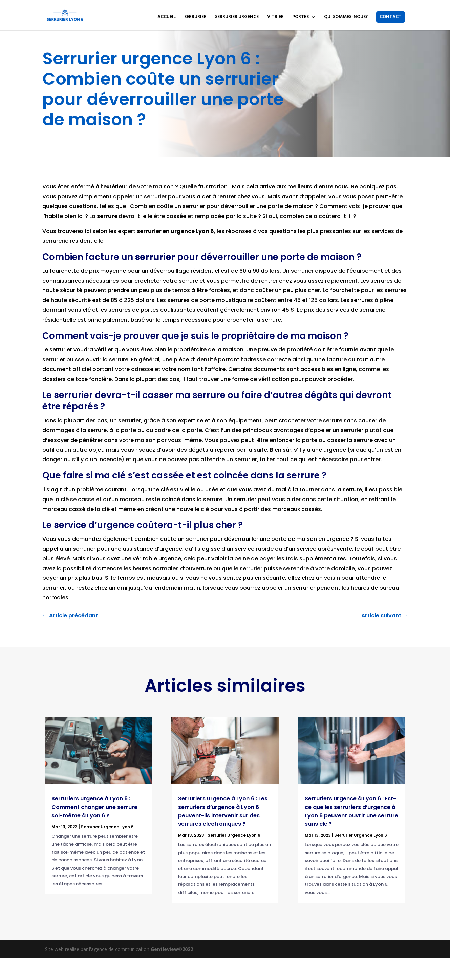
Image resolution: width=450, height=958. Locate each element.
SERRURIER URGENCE (237, 18)
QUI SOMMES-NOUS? (346, 18)
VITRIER (275, 18)
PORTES (300, 18)
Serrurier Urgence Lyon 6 (107, 827)
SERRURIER (195, 18)
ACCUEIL (166, 18)
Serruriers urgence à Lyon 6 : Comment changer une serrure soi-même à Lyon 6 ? (94, 807)
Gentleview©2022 (172, 949)
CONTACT (391, 17)
